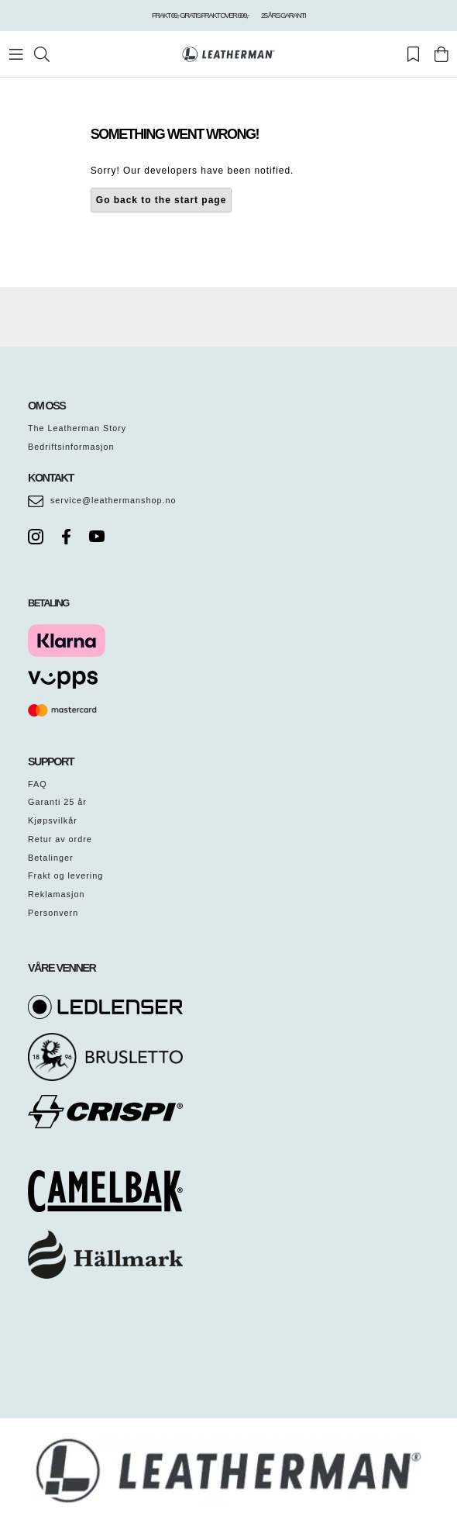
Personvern (53, 912)
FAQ (37, 784)
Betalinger (51, 857)
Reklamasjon (56, 894)
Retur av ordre (60, 839)
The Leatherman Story (77, 428)
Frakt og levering (65, 875)
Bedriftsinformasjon (71, 446)
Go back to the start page (161, 200)
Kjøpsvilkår (52, 820)
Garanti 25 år (57, 801)
